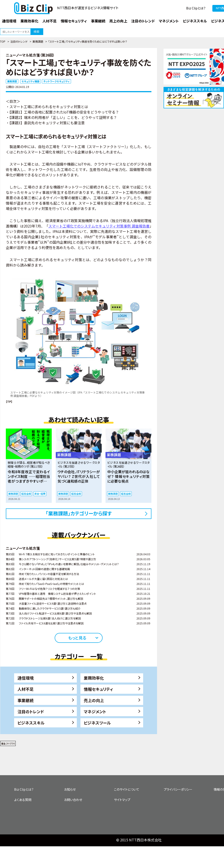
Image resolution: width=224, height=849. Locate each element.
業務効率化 (94, 678)
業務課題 (37, 41)
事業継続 (25, 700)
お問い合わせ (73, 799)
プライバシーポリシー (178, 789)
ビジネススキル (31, 723)
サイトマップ (122, 799)
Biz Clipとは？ (196, 8)
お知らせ (70, 789)
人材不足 (25, 689)
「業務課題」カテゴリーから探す (79, 513)
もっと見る (77, 638)
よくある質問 (22, 799)
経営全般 (26, 493)
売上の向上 (94, 700)
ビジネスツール (97, 723)
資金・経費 (39, 493)
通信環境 (25, 678)
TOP (2, 41)
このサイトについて (126, 789)
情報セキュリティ (98, 689)
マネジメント (95, 711)
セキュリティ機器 (30, 81)
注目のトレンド (19, 41)
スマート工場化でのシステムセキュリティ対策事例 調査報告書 (99, 226)
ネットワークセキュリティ (56, 81)
